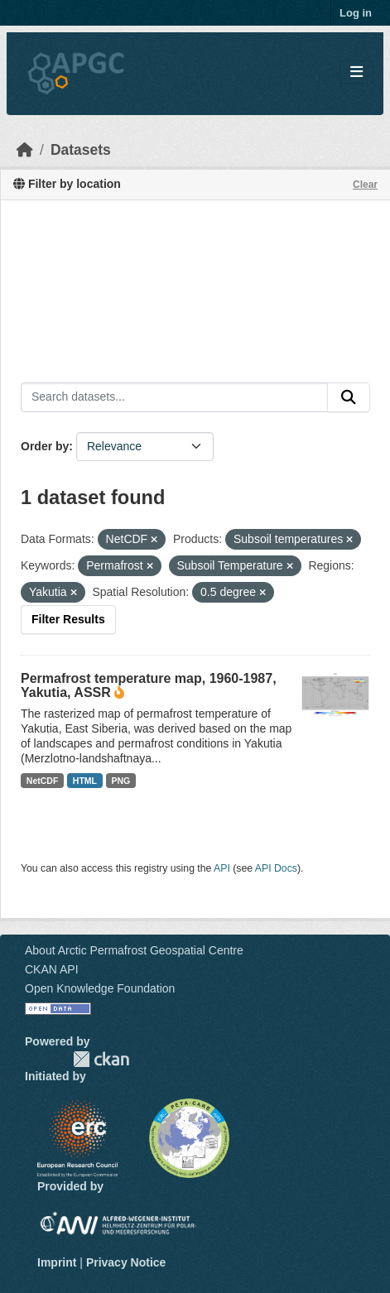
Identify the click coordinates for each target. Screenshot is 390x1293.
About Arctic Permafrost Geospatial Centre (134, 950)
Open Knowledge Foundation (100, 988)
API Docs (276, 868)
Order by (45, 446)
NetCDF (42, 781)
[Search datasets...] (174, 397)
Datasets (81, 150)
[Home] (25, 150)
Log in (355, 13)
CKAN (101, 1059)
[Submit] (348, 397)
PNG (121, 781)
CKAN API (52, 969)
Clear (365, 184)
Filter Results (68, 619)
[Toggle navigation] (356, 72)
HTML (85, 781)
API (222, 868)
